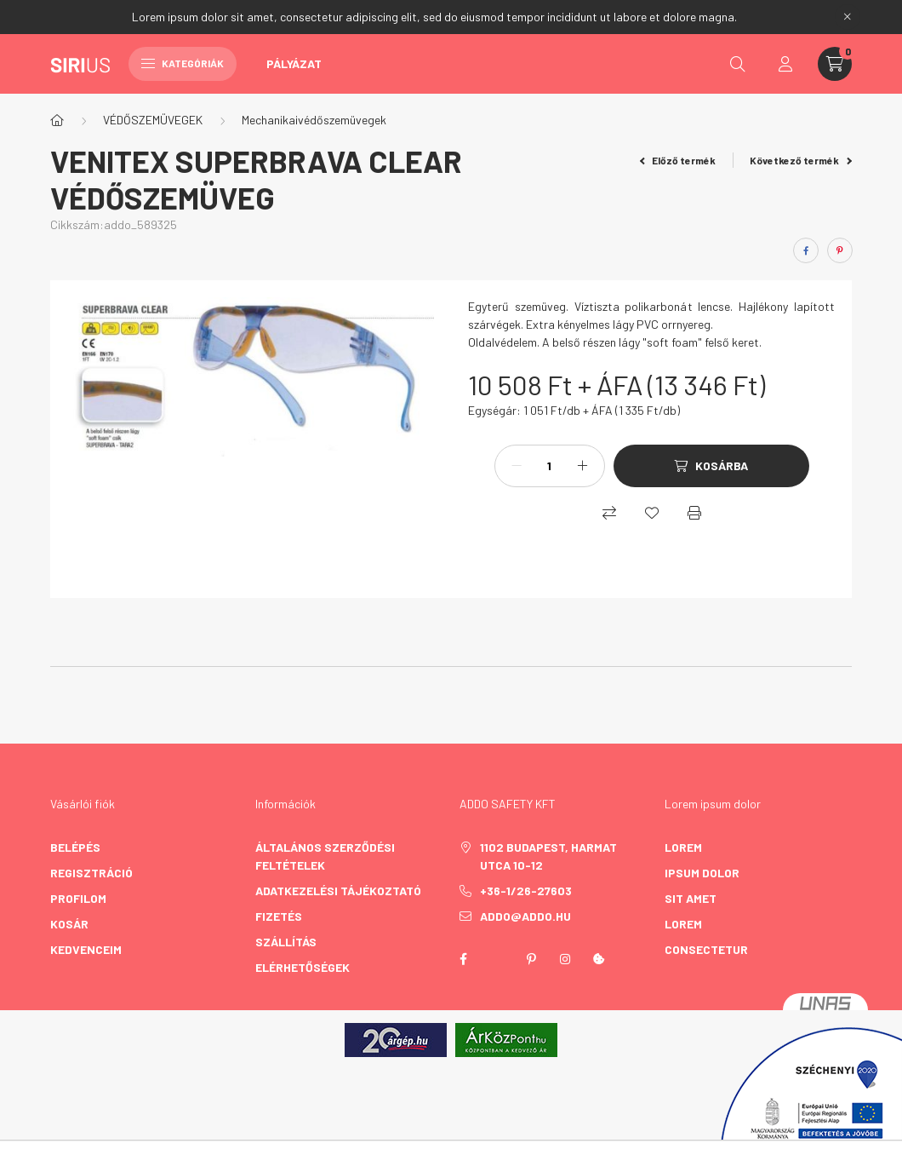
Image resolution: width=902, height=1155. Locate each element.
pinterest (531, 959)
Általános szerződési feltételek (325, 856)
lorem (683, 847)
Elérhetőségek (302, 967)
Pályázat (294, 63)
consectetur (706, 949)
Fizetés (278, 916)
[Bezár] (847, 17)
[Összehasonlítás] (609, 513)
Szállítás (286, 941)
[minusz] (516, 466)
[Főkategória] (57, 120)
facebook (463, 959)
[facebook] (806, 250)
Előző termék (678, 160)
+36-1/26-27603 (526, 890)
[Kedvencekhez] (652, 513)
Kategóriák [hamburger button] (182, 63)
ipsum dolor (702, 872)
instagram (565, 959)
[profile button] (785, 64)
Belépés (75, 847)
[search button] (738, 64)
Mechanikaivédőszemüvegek (314, 119)
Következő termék (801, 160)
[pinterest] (840, 250)
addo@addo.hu (525, 916)
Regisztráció (91, 872)
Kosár (69, 924)
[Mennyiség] (550, 465)
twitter (497, 959)
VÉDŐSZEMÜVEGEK (153, 119)
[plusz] (583, 466)
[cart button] (835, 64)
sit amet (690, 898)
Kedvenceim (86, 949)
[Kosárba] (711, 466)
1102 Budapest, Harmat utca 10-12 (548, 856)
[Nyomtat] (694, 513)
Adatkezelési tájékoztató (338, 890)
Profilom (78, 898)
